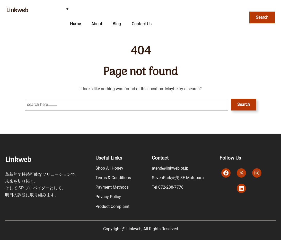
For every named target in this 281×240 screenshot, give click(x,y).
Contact (160, 158)
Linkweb (17, 10)
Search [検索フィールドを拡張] (262, 17)
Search (243, 104)
